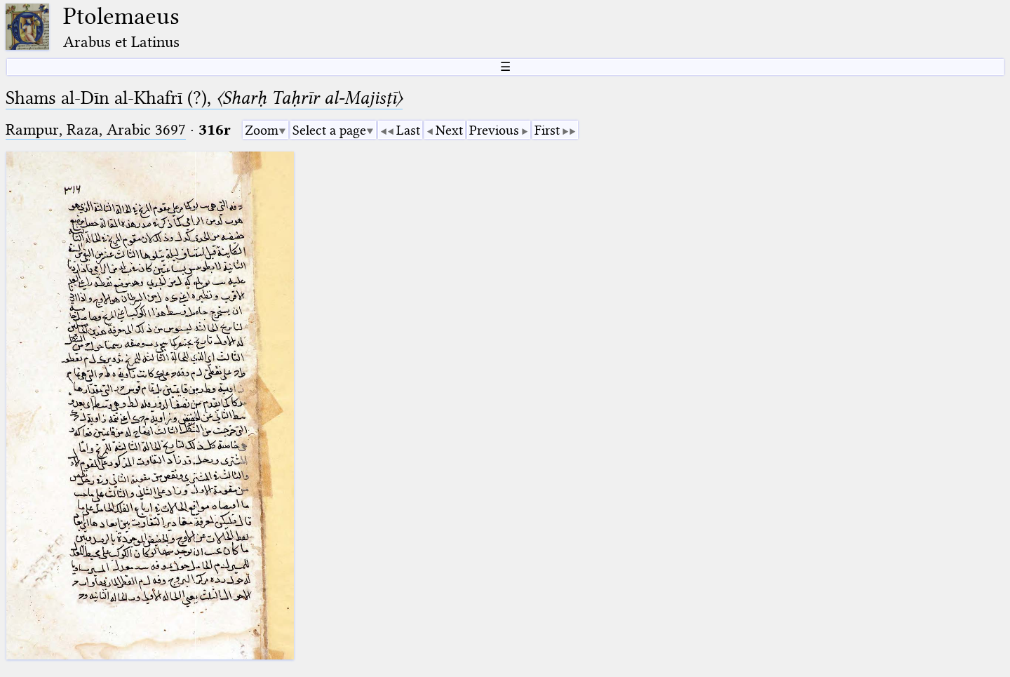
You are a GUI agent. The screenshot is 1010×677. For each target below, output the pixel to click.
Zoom (261, 130)
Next (449, 130)
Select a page (329, 130)
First (547, 130)
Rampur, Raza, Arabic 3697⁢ (96, 129)
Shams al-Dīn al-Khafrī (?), (204, 98)
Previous (494, 130)
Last (408, 130)
